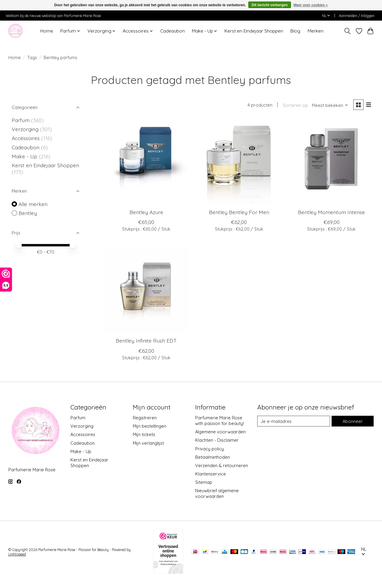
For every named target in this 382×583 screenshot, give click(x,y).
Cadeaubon (172, 31)
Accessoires (26, 138)
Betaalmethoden (212, 457)
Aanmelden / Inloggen (357, 15)
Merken (316, 31)
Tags (32, 57)
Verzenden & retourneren (221, 465)
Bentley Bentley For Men (239, 212)
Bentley (28, 213)
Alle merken (33, 204)
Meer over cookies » (310, 5)
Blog (295, 31)
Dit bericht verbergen (270, 5)
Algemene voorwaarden (220, 432)
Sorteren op (295, 105)
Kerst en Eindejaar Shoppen (253, 31)
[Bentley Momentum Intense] (331, 162)
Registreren (145, 418)
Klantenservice (210, 474)
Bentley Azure (146, 212)
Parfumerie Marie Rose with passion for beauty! (219, 420)
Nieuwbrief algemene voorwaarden (217, 493)
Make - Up (25, 156)
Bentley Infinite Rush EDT (146, 340)
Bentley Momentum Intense (331, 212)
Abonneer (353, 421)
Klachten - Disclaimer (217, 440)
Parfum (21, 120)
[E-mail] (293, 421)
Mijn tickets (144, 434)
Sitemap (203, 482)
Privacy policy (209, 449)
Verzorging (26, 129)
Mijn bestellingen (149, 426)
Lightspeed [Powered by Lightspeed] (17, 554)
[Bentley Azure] (146, 162)
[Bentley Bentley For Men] (239, 162)
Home (46, 31)
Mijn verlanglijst (148, 443)
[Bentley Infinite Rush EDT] (146, 290)
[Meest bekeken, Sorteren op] (330, 105)
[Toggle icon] (347, 31)
